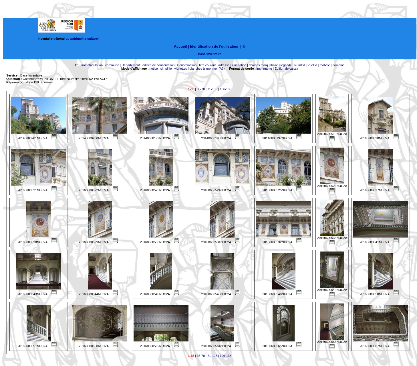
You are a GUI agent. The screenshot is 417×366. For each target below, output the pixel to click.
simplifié (166, 68)
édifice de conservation (158, 65)
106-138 (225, 89)
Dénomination (186, 65)
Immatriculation (92, 65)
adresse (223, 65)
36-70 (201, 89)
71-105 (212, 89)
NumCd (299, 65)
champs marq (258, 65)
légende (286, 65)
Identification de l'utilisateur (214, 46)
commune (112, 65)
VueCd (312, 65)
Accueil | (181, 46)
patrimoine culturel (84, 38)
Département (131, 65)
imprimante (264, 68)
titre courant (207, 65)
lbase (274, 65)
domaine (339, 65)
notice (154, 68)
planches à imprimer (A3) (207, 68)
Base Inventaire (209, 54)
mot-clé (325, 65)
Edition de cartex (286, 68)
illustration (239, 65)
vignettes (180, 68)
